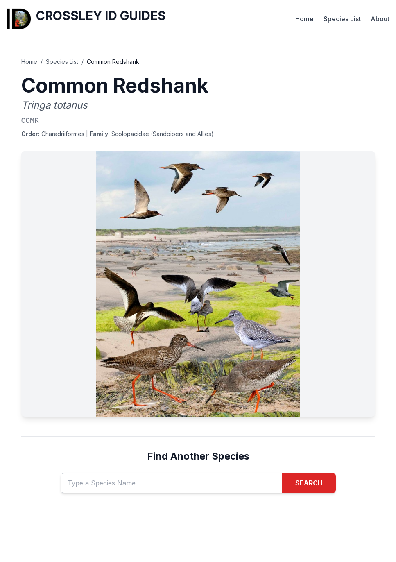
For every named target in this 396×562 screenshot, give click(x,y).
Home (304, 19)
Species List (342, 19)
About (380, 19)
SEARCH (309, 483)
